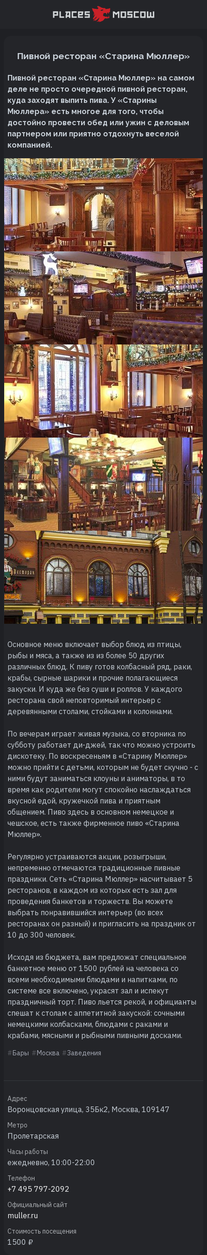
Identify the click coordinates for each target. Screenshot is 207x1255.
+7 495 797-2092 (38, 1189)
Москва (48, 1053)
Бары (21, 1053)
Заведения (84, 1053)
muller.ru (22, 1215)
